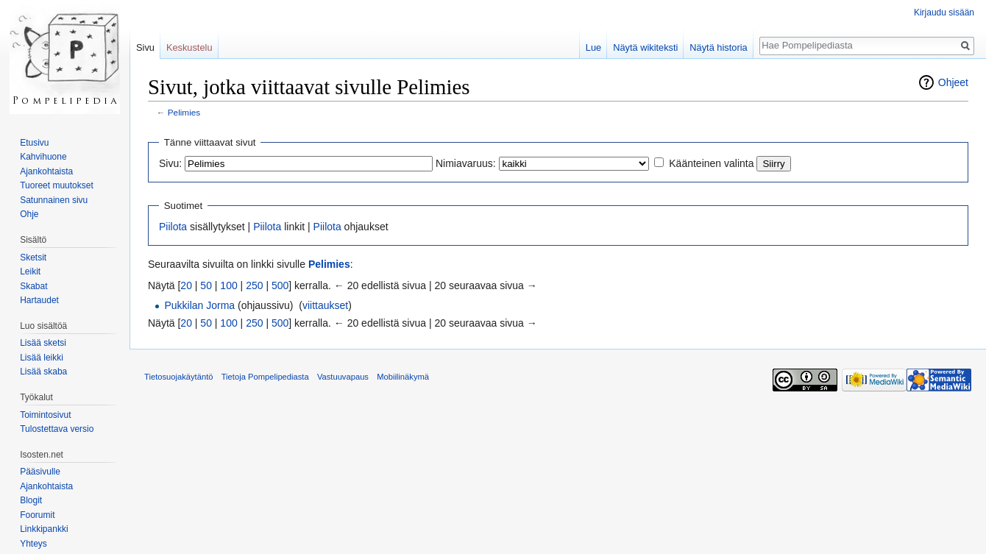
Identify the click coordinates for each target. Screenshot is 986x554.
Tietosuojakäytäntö (178, 376)
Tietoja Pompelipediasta (265, 376)
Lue (593, 47)
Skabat (33, 286)
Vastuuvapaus (343, 376)
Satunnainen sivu (54, 200)
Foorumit (37, 515)
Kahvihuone (43, 157)
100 (228, 285)
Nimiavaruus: (466, 163)
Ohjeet (953, 82)
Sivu (145, 47)
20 (186, 285)
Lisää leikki (41, 357)
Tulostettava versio (56, 429)
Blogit (31, 500)
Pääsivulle (40, 471)
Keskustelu (189, 47)
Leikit (30, 271)
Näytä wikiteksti (645, 47)
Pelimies (184, 112)
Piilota (173, 226)
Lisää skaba (43, 371)
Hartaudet (39, 300)
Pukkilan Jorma (199, 305)
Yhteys (33, 544)
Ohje (29, 214)
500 (280, 285)
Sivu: (170, 163)
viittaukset (325, 305)
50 (206, 285)
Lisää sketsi (43, 343)
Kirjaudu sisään (944, 12)
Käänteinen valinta (711, 163)
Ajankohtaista (46, 171)
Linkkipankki (44, 529)
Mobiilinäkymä (403, 376)
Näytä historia (718, 47)
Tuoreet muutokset (56, 185)
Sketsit (33, 257)
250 (254, 285)
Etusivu (34, 143)
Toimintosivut (45, 415)
